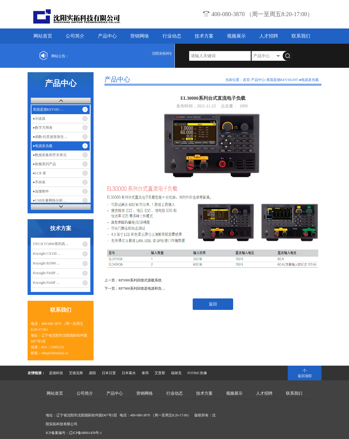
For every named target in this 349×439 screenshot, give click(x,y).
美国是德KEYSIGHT (282, 80)
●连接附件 (41, 191)
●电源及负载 (42, 146)
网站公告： (60, 56)
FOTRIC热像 (197, 373)
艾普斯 (160, 373)
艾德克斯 (76, 373)
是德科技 (56, 373)
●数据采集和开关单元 (50, 155)
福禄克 (176, 373)
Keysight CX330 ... (46, 253)
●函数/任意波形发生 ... (50, 137)
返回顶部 (305, 376)
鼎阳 (92, 373)
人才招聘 (268, 35)
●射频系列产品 (44, 164)
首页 (246, 80)
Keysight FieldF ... (46, 273)
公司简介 (75, 35)
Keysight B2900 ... (46, 263)
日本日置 (109, 373)
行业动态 (171, 35)
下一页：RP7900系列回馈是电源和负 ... (134, 288)
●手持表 (39, 182)
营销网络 (139, 35)
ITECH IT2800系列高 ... (51, 244)
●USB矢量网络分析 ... (50, 200)
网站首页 (42, 35)
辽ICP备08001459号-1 (85, 433)
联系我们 (301, 35)
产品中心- (258, 80)
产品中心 (107, 35)
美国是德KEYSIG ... (48, 109)
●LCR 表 (39, 173)
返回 (213, 304)
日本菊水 (129, 373)
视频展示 (236, 35)
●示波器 (39, 118)
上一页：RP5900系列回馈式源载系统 (133, 280)
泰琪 (145, 373)
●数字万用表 (42, 128)
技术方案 (204, 35)
